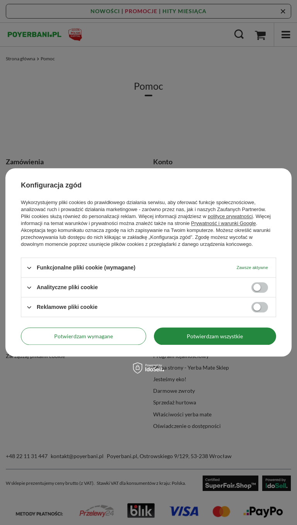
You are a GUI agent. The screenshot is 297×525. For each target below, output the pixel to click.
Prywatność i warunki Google (223, 223)
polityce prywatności (230, 216)
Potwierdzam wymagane (83, 336)
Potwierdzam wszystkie (215, 336)
